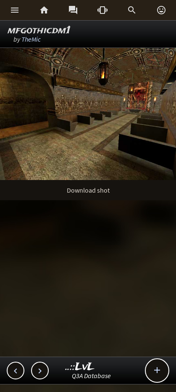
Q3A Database (91, 375)
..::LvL (80, 367)
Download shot (88, 190)
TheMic (31, 39)
